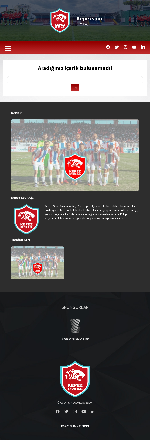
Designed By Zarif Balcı (75, 426)
